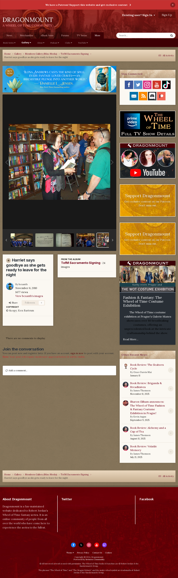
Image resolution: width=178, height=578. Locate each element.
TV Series (82, 35)
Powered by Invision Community (89, 559)
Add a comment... (16, 370)
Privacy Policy (83, 553)
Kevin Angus (139, 416)
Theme (70, 553)
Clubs (68, 42)
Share (13, 302)
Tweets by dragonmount (76, 505)
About (40, 42)
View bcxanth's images (29, 296)
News (9, 35)
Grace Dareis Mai (142, 372)
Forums (65, 35)
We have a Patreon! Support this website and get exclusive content (86, 4)
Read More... (130, 339)
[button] (6, 240)
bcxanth (23, 284)
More (97, 35)
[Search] (133, 35)
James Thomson (141, 390)
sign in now (76, 353)
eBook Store (47, 35)
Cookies (108, 553)
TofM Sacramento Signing (80, 263)
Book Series (9, 42)
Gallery (26, 42)
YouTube (83, 42)
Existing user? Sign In (138, 15)
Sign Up (167, 15)
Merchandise (26, 35)
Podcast (54, 42)
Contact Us (97, 553)
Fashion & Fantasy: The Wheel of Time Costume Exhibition (143, 301)
